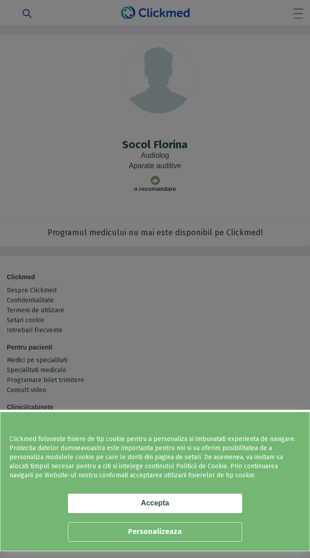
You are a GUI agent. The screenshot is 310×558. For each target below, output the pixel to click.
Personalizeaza (155, 531)
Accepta (155, 503)
